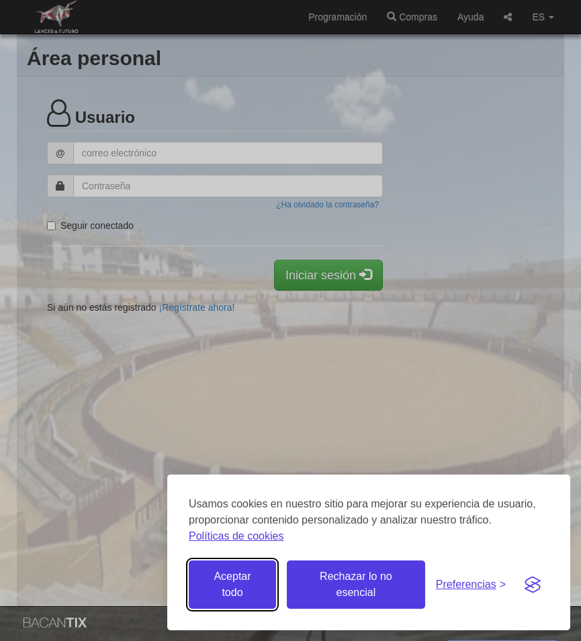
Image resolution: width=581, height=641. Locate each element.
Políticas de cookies (236, 536)
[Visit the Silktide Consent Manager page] (533, 585)
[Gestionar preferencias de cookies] (471, 585)
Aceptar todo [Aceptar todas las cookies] (232, 584)
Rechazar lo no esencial (356, 584)
